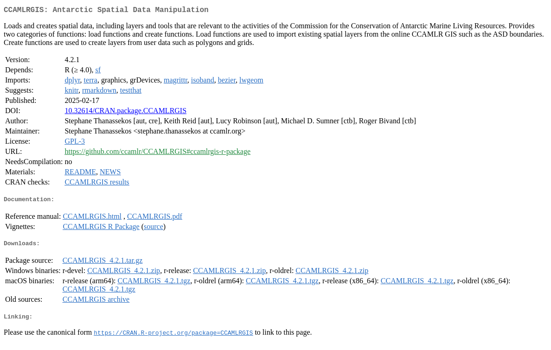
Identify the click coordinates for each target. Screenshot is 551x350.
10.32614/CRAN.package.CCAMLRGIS (125, 112)
